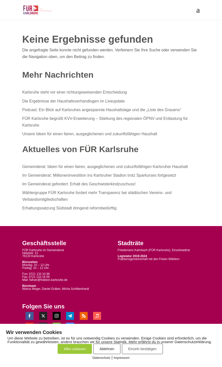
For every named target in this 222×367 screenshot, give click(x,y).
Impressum (122, 358)
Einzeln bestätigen (142, 349)
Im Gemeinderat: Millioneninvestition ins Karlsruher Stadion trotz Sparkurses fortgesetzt (99, 175)
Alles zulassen (75, 349)
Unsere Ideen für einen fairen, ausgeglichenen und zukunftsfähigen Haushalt (89, 134)
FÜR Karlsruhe (159, 250)
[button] (198, 13)
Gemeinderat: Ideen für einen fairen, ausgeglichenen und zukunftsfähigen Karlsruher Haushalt (105, 167)
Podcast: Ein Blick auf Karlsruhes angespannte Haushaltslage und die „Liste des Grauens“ (101, 110)
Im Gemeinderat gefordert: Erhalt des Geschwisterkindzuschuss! (79, 184)
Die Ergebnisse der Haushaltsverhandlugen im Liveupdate (73, 101)
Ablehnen (107, 349)
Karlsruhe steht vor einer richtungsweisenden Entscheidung (74, 92)
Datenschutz (101, 358)
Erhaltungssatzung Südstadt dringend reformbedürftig (69, 208)
